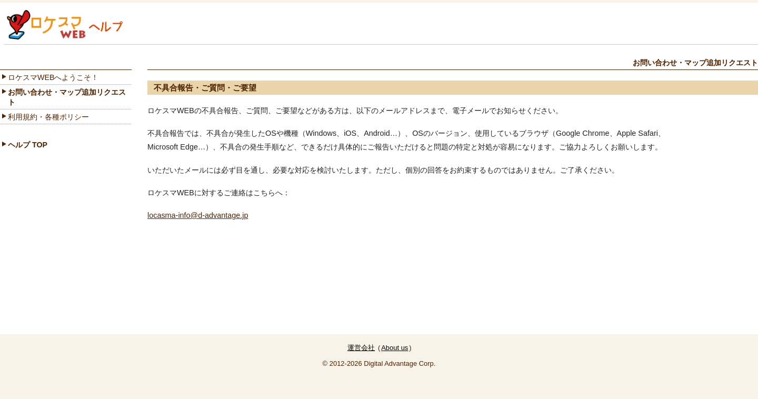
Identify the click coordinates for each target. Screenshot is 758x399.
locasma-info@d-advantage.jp (197, 215)
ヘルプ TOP (27, 145)
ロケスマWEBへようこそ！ (53, 77)
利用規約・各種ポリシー (48, 117)
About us (394, 348)
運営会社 (361, 348)
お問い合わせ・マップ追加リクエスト (67, 97)
